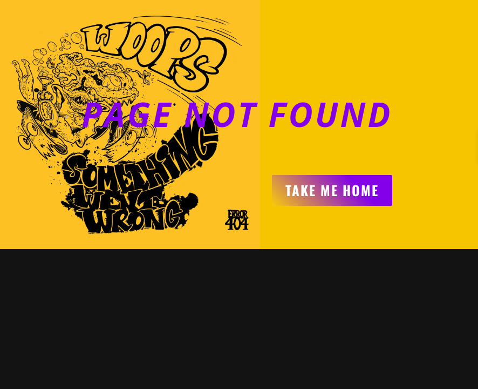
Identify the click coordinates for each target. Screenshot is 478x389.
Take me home (332, 190)
